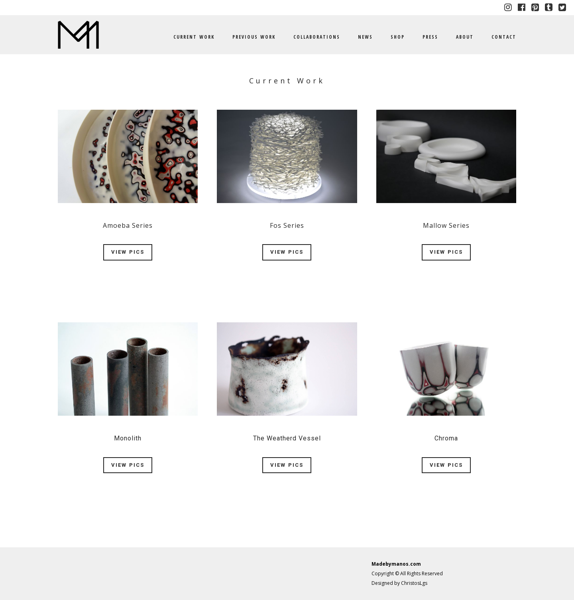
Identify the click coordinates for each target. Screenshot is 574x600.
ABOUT (465, 37)
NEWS (365, 37)
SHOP (398, 37)
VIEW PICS (127, 252)
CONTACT (503, 37)
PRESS (430, 37)
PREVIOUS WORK (253, 37)
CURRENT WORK (193, 37)
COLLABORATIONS (316, 37)
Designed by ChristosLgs (399, 583)
